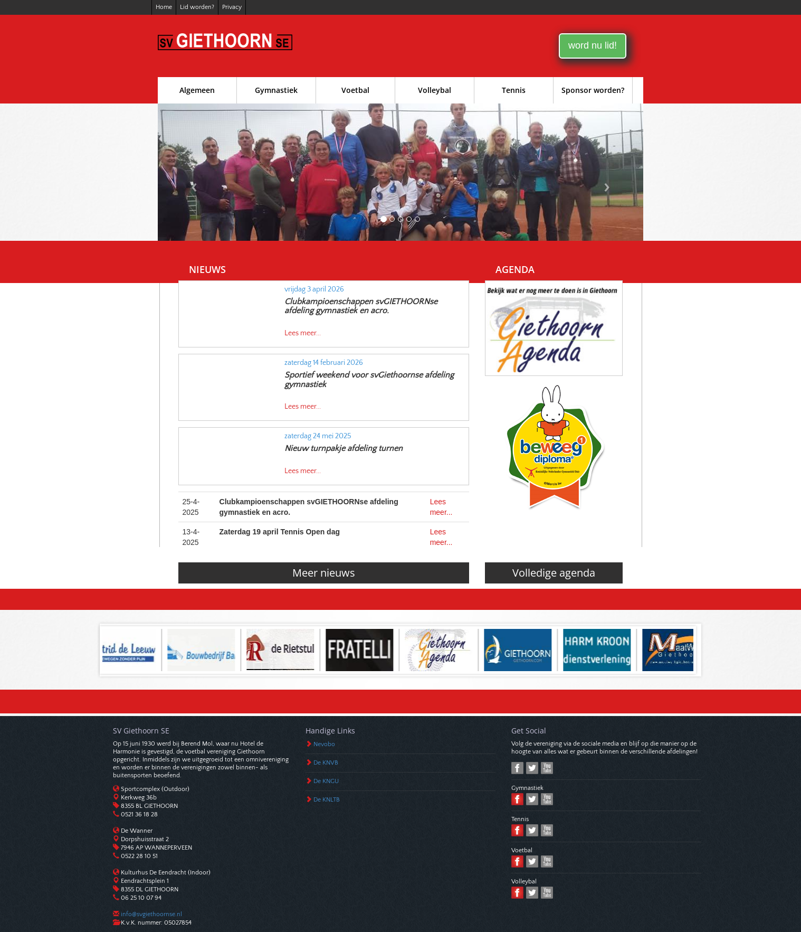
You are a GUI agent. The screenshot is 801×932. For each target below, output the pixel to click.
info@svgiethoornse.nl (150, 914)
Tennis (514, 90)
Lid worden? (197, 7)
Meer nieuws (323, 573)
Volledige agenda (553, 573)
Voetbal (355, 90)
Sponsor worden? (592, 90)
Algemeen (197, 90)
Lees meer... (302, 333)
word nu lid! (592, 45)
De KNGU (326, 781)
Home (164, 7)
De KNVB (325, 762)
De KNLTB (326, 799)
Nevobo (324, 744)
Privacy (232, 7)
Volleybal (434, 90)
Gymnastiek (276, 90)
